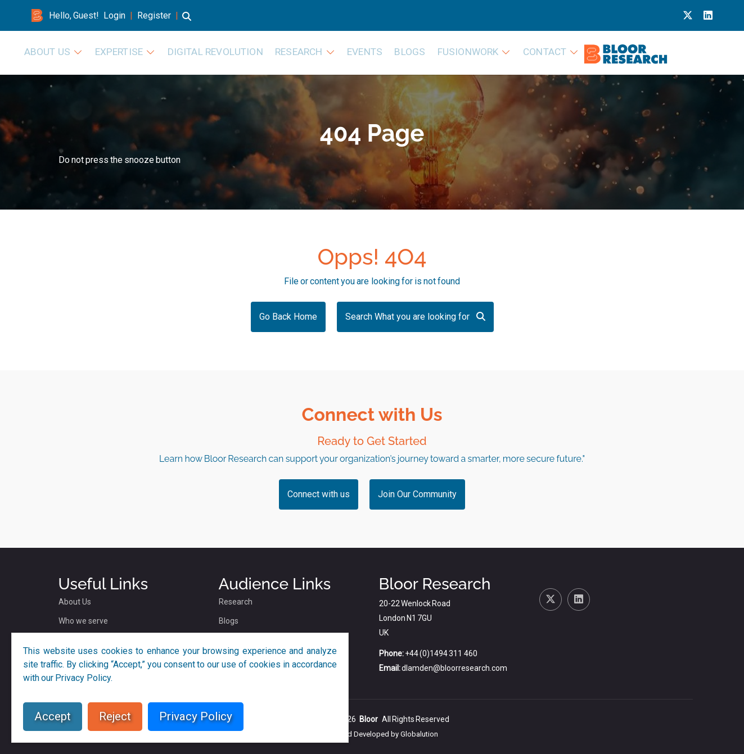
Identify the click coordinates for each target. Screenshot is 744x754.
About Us (243, 51)
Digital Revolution (393, 51)
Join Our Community (417, 494)
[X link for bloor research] (688, 15)
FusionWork (616, 51)
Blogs (565, 51)
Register (154, 15)
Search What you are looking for (415, 316)
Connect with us (318, 494)
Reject (115, 716)
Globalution (419, 734)
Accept (52, 716)
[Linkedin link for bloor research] (708, 15)
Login (114, 15)
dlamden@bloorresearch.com (454, 668)
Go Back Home (288, 316)
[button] (186, 21)
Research (464, 51)
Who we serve (83, 621)
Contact (685, 51)
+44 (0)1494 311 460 (441, 653)
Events (524, 51)
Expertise (308, 51)
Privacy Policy (195, 716)
